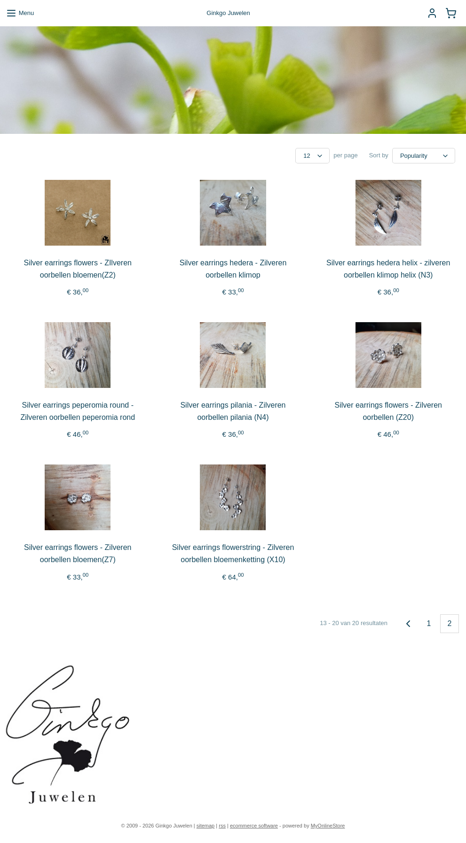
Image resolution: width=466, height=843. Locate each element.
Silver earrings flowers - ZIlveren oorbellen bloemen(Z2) (78, 269)
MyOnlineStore (328, 825)
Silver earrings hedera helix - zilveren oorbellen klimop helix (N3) (388, 269)
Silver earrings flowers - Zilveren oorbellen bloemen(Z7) (78, 553)
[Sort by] (424, 155)
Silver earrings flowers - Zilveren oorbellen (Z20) (388, 411)
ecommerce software (254, 825)
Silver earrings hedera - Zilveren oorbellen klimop (233, 269)
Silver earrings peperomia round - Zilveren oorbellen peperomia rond (77, 411)
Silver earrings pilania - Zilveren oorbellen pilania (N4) (232, 411)
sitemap (206, 825)
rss (222, 825)
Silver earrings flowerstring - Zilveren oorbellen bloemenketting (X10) (233, 553)
